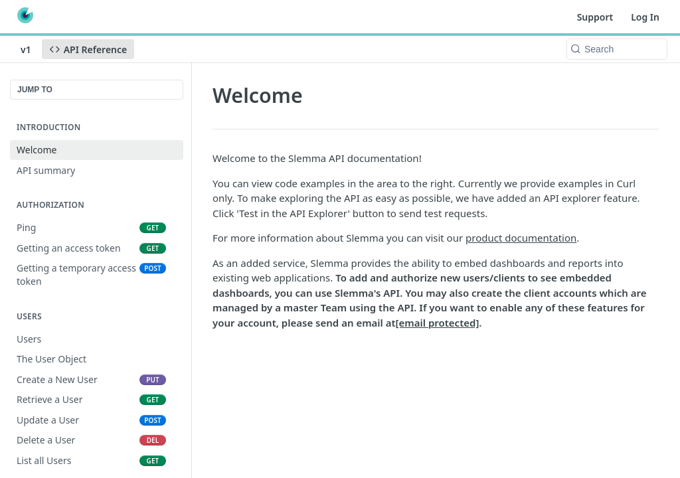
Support (595, 17)
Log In (645, 17)
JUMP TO (34, 89)
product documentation (521, 237)
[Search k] (617, 49)
